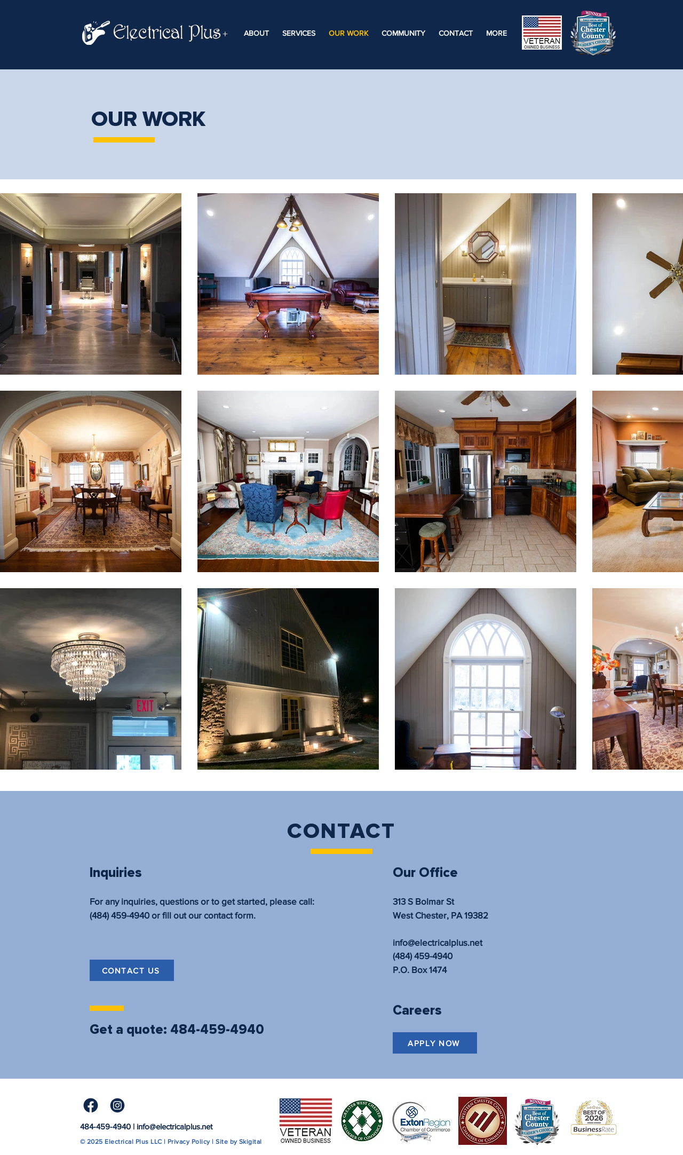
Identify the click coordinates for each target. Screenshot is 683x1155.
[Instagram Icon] (117, 1105)
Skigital (250, 1141)
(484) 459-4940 (119, 915)
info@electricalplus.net (174, 1126)
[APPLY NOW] (435, 1043)
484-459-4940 (105, 1126)
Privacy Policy (189, 1141)
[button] (496, 33)
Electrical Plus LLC (133, 1141)
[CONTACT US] (132, 970)
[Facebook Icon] (90, 1105)
